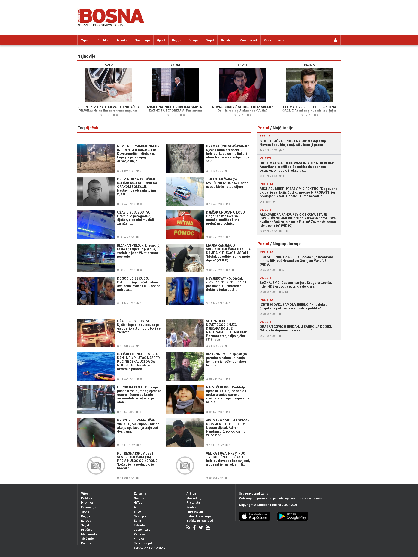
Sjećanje (87, 538)
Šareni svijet (143, 543)
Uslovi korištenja (198, 516)
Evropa (193, 40)
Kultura (86, 543)
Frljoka (139, 538)
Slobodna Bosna (269, 505)
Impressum (194, 511)
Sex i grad (141, 516)
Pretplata (193, 502)
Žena (137, 520)
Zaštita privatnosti (199, 520)
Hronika (121, 40)
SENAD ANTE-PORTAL (149, 547)
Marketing (193, 498)
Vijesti (85, 40)
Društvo (226, 40)
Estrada (139, 525)
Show (138, 511)
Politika (103, 40)
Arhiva (191, 493)
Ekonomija (142, 40)
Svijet (210, 40)
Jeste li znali (143, 529)
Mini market (248, 40)
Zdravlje (140, 493)
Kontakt (191, 507)
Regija (176, 40)
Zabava (139, 534)
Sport (161, 40)
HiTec (138, 502)
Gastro (139, 498)
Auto (137, 507)
